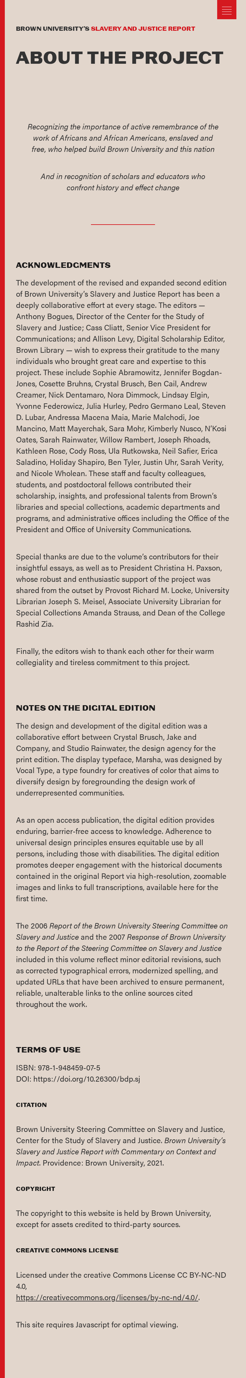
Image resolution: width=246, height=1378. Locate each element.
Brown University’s (105, 29)
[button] (227, 10)
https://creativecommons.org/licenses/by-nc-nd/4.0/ (107, 1296)
